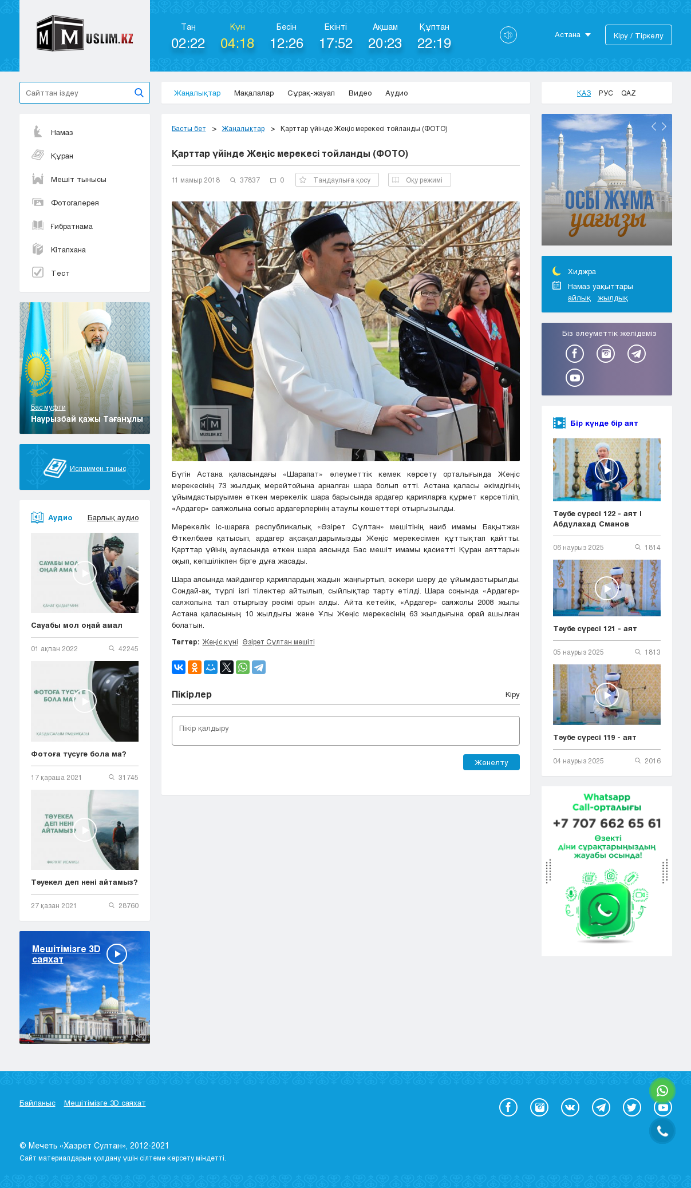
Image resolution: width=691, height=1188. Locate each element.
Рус (606, 93)
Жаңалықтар (197, 92)
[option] (607, 181)
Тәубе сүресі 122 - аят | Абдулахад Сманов (597, 518)
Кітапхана (58, 249)
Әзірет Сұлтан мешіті (279, 641)
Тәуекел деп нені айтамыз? (84, 881)
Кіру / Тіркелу (639, 35)
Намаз (52, 132)
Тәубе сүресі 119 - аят (595, 737)
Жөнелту (491, 762)
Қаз (584, 93)
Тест (50, 273)
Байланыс (37, 1102)
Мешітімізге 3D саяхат (105, 1102)
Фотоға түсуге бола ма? (79, 753)
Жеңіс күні (220, 641)
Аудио (396, 92)
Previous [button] (653, 126)
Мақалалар (254, 92)
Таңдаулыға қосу (334, 180)
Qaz (628, 93)
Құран (52, 156)
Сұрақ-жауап (311, 92)
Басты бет (189, 128)
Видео (360, 92)
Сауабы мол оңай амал (77, 624)
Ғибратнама (62, 226)
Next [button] (664, 126)
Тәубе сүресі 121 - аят (595, 628)
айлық (579, 297)
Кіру (513, 694)
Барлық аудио (113, 517)
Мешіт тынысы (68, 179)
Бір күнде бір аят (604, 422)
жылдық (613, 297)
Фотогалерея (65, 202)
